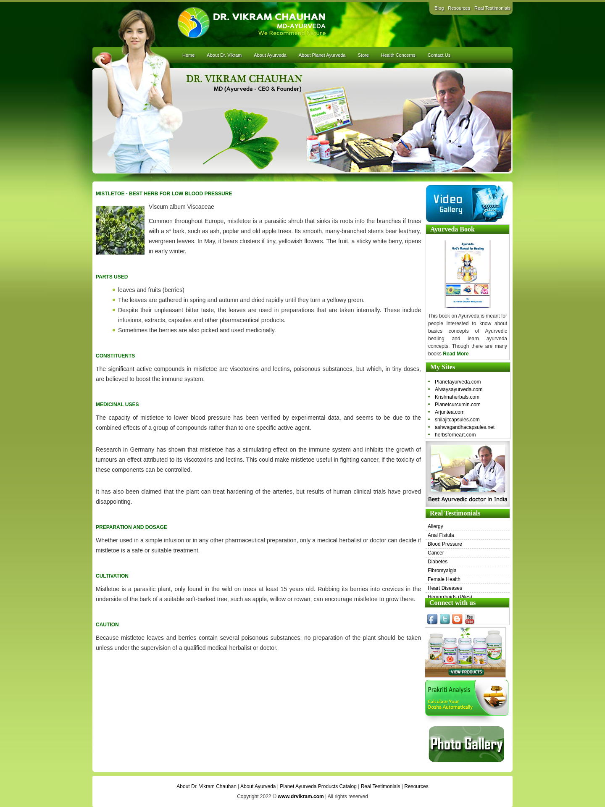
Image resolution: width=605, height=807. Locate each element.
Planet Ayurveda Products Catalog (318, 786)
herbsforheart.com (455, 435)
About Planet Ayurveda (322, 55)
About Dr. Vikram (224, 55)
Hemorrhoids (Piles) (450, 597)
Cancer (436, 553)
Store (363, 55)
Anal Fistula (441, 535)
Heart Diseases (445, 588)
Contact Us (439, 55)
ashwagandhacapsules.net (465, 427)
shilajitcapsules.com (457, 420)
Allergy (435, 526)
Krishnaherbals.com (457, 397)
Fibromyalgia (442, 570)
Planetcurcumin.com (458, 404)
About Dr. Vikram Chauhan (206, 786)
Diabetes (437, 562)
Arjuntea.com (450, 412)
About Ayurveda (270, 55)
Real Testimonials (492, 8)
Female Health (444, 579)
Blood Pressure (445, 544)
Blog (439, 8)
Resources (459, 8)
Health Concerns (398, 55)
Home (188, 55)
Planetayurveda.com (458, 382)
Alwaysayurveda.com (458, 389)
